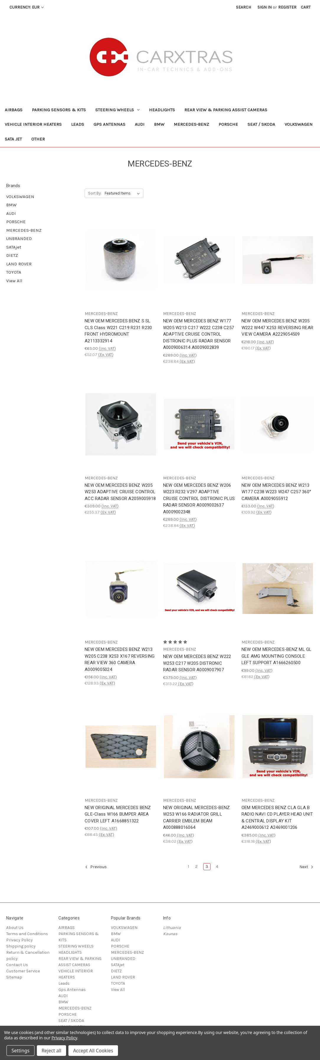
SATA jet (13, 139)
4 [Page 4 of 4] (217, 866)
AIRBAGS (13, 109)
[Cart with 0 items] (306, 7)
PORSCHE (228, 124)
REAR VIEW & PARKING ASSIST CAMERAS (225, 109)
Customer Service (23, 971)
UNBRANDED (19, 238)
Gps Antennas (109, 124)
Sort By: (94, 193)
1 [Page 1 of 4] (188, 866)
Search (243, 7)
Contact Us (17, 964)
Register (287, 7)
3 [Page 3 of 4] (207, 866)
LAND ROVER (19, 264)
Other (38, 139)
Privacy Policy (19, 940)
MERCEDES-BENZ (191, 124)
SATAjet (13, 247)
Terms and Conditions (27, 933)
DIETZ (12, 255)
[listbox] (123, 193)
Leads (77, 124)
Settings (20, 1050)
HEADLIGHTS (162, 109)
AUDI (140, 124)
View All (14, 280)
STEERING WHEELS (117, 109)
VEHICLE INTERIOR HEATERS (33, 124)
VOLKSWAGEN (299, 124)
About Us (15, 927)
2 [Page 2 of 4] (196, 866)
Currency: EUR (26, 7)
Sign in (264, 7)
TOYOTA (13, 272)
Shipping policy (21, 946)
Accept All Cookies (93, 1050)
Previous (96, 867)
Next (306, 867)
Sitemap (14, 977)
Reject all (51, 1050)
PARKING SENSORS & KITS (59, 109)
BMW (159, 124)
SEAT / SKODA (261, 124)
